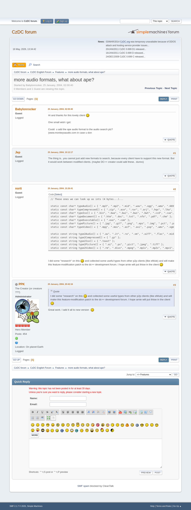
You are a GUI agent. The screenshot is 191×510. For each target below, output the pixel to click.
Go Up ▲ (177, 506)
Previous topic (153, 88)
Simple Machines (35, 506)
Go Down (18, 99)
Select (58, 194)
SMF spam (83, 486)
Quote (169, 140)
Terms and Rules (163, 506)
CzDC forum (24, 31)
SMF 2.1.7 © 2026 (18, 506)
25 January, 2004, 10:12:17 (60, 152)
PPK (22, 284)
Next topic (171, 88)
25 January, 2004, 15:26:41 (60, 188)
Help (152, 506)
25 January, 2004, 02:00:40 (60, 109)
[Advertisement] (95, 8)
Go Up (16, 360)
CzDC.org (125, 41)
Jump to (130, 374)
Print (174, 99)
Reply (163, 99)
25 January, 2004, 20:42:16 (60, 284)
